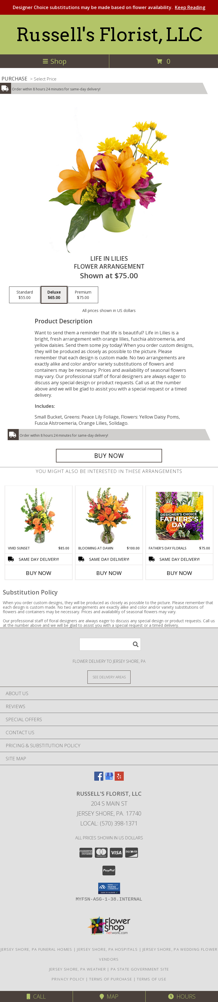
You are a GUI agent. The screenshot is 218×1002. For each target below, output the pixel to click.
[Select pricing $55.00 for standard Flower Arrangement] (24, 295)
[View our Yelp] (119, 779)
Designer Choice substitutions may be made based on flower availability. (109, 7)
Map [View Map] (109, 996)
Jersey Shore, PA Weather (77, 969)
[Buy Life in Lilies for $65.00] (109, 455)
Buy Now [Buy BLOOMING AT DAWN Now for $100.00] (109, 573)
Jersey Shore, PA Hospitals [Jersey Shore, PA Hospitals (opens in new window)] (107, 949)
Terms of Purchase (110, 979)
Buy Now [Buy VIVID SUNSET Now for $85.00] (38, 573)
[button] (109, 888)
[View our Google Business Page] (109, 779)
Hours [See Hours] (182, 996)
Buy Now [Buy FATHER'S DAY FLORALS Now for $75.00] (179, 573)
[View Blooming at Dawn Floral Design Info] (109, 515)
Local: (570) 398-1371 (109, 823)
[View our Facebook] (98, 779)
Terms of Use (151, 979)
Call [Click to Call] (36, 996)
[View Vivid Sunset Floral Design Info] (38, 515)
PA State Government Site (140, 969)
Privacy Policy (68, 979)
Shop (54, 61)
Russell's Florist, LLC (109, 35)
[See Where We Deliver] (109, 677)
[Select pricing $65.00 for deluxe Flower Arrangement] (54, 295)
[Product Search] (110, 644)
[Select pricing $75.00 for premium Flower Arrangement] (83, 295)
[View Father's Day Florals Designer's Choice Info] (179, 516)
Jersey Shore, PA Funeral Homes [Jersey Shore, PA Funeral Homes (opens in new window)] (36, 949)
